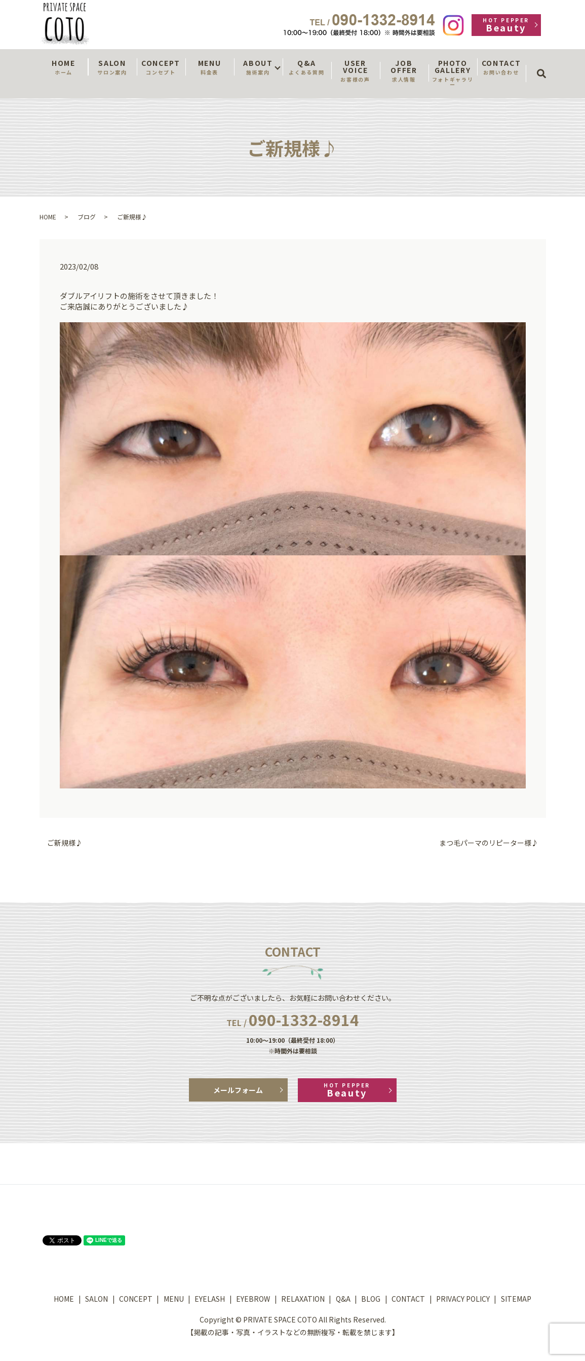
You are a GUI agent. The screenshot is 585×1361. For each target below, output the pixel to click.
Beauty (506, 25)
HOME (64, 67)
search (544, 64)
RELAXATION (303, 1299)
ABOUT (258, 67)
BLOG (370, 1299)
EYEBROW (253, 1299)
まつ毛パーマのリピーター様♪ (488, 843)
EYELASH (209, 1299)
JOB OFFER (404, 70)
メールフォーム (238, 1090)
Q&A (307, 67)
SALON (112, 67)
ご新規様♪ (65, 843)
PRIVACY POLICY (463, 1299)
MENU (209, 67)
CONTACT (501, 67)
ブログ (86, 216)
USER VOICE (355, 70)
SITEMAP (516, 1299)
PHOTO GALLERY (453, 73)
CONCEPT (161, 67)
